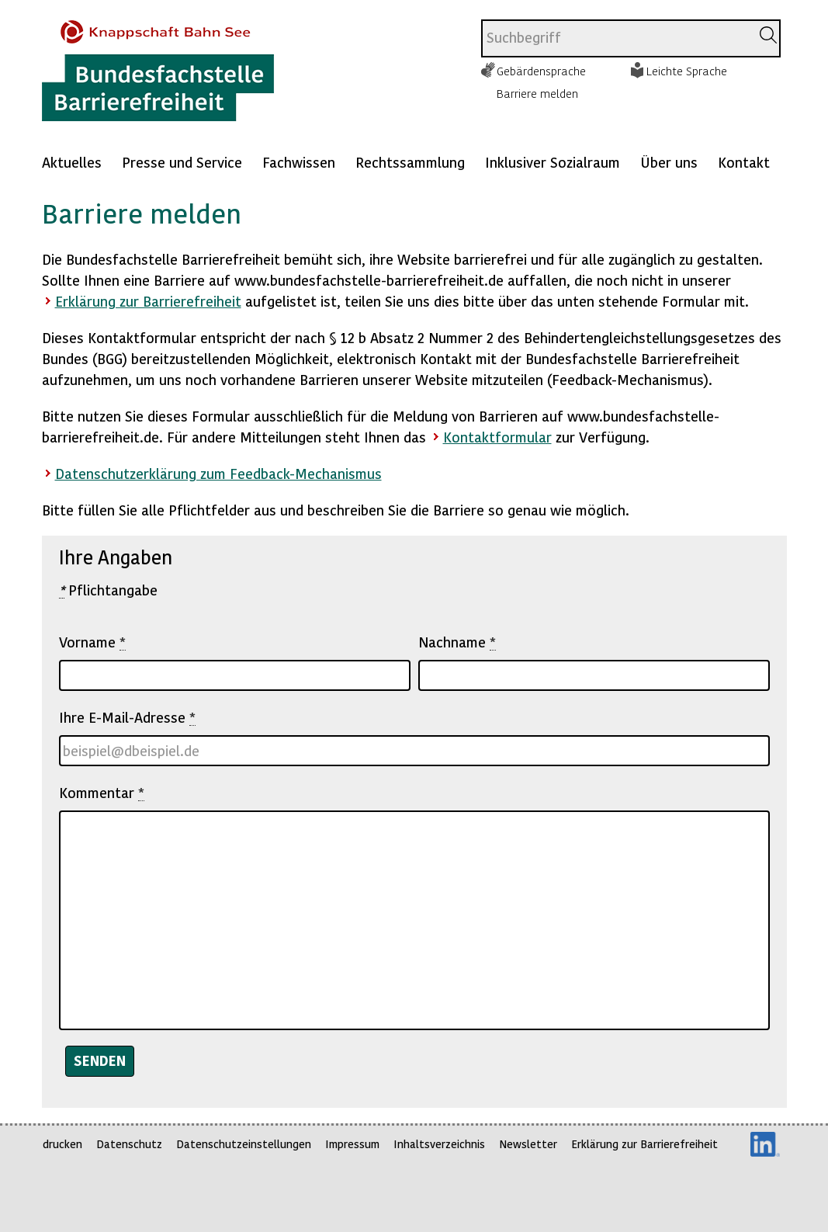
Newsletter (528, 1143)
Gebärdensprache (541, 71)
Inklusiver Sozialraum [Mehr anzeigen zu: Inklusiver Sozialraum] (552, 162)
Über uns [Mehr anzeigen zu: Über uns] (669, 162)
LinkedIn (765, 1144)
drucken (62, 1143)
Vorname (92, 642)
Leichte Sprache (686, 71)
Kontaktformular (497, 437)
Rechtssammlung (410, 162)
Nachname (457, 642)
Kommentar (101, 792)
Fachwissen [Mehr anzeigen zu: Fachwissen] (298, 162)
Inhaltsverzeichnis (439, 1143)
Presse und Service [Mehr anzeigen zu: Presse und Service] (182, 162)
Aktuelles (72, 162)
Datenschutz (129, 1143)
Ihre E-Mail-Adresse (127, 717)
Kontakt (744, 162)
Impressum (352, 1143)
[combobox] (616, 38)
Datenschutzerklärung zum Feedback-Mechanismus (218, 473)
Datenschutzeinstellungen (243, 1143)
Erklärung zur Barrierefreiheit (148, 301)
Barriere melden (537, 93)
